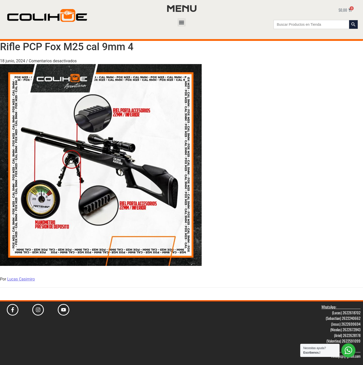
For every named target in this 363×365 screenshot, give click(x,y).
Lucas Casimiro (21, 279)
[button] (181, 22)
